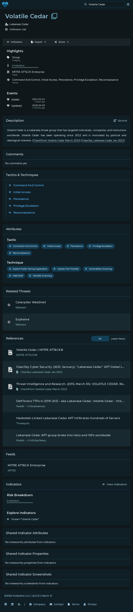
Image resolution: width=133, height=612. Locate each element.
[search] (105, 4)
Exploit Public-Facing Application (28, 269)
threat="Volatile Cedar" (23, 519)
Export (36, 41)
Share (60, 41)
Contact (57, 604)
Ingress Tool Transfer (66, 269)
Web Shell (16, 275)
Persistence (75, 246)
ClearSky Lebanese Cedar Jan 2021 (103, 140)
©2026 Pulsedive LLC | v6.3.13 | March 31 (28, 595)
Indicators (14, 41)
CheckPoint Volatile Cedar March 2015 (56, 140)
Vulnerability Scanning (98, 269)
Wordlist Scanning (40, 275)
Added (15, 99)
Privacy (90, 604)
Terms (74, 604)
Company (37, 604)
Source (120, 120)
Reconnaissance (19, 253)
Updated (16, 105)
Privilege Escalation (101, 246)
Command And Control (23, 246)
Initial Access (52, 246)
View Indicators (114, 484)
